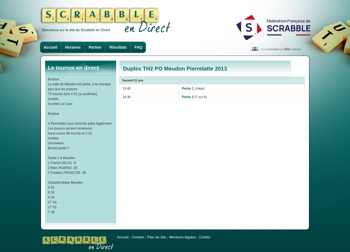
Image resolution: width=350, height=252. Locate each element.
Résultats (118, 47)
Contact (138, 237)
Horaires (73, 47)
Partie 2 (188, 97)
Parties (95, 47)
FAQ (138, 47)
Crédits (204, 237)
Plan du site (156, 237)
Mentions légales (182, 237)
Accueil (50, 47)
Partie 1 (188, 88)
